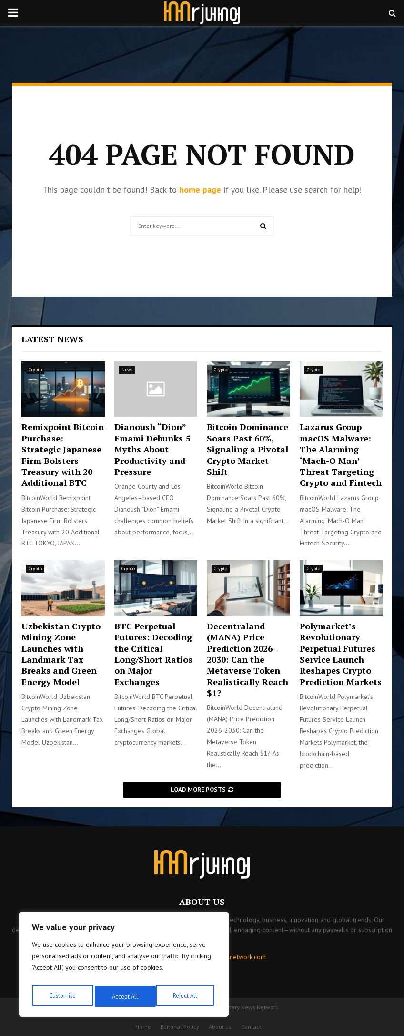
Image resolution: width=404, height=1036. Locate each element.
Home (143, 1026)
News (126, 370)
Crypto (35, 370)
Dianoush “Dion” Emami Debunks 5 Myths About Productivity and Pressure (152, 449)
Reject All (124, 996)
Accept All (186, 996)
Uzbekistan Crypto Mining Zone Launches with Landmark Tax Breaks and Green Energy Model (61, 653)
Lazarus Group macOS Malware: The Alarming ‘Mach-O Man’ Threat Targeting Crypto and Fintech (341, 454)
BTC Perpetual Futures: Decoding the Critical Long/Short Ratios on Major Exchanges (153, 653)
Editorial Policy (180, 1026)
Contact (251, 1026)
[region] (124, 967)
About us (220, 1026)
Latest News (52, 339)
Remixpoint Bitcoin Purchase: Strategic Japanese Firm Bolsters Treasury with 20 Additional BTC (62, 454)
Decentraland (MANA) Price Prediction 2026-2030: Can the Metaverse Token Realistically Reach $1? (247, 659)
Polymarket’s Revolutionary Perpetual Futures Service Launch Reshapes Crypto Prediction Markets (341, 653)
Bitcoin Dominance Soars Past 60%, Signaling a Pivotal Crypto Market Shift (247, 449)
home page (200, 189)
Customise (61, 996)
